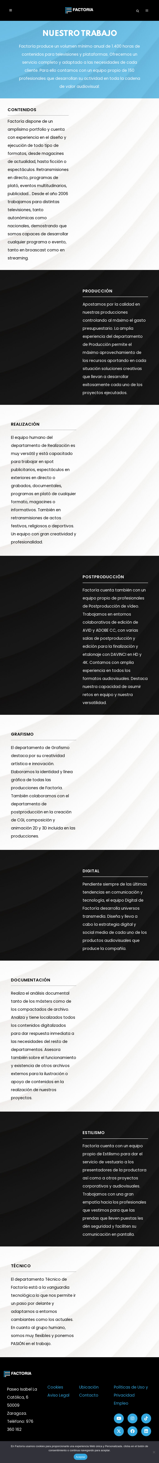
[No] (154, 1452)
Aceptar (81, 1456)
